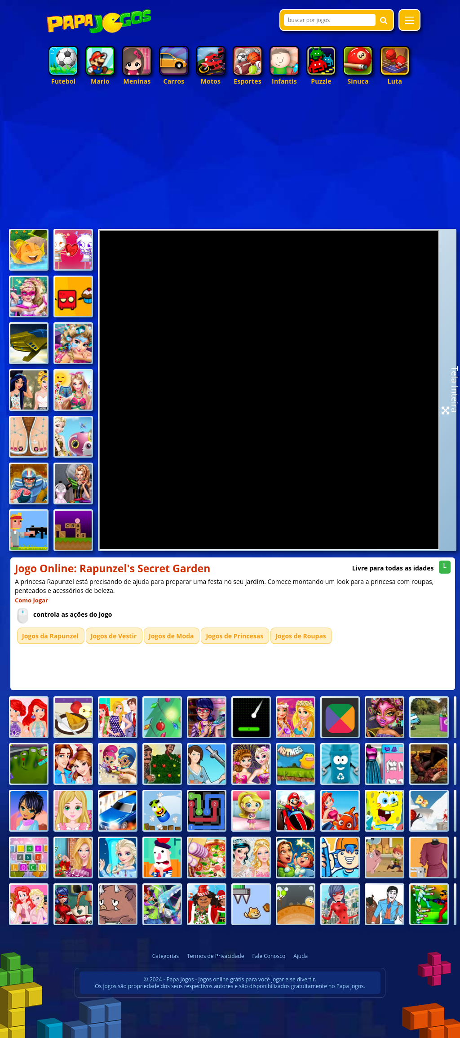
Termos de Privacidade (215, 956)
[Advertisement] (230, 159)
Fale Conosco (268, 956)
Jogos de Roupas (300, 636)
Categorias (165, 956)
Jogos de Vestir (114, 636)
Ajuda (300, 956)
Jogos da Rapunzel (50, 636)
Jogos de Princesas (234, 636)
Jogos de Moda (171, 636)
